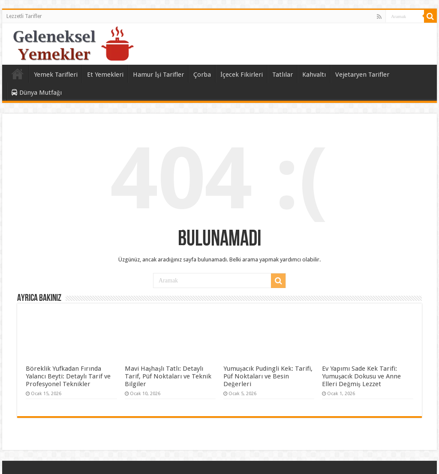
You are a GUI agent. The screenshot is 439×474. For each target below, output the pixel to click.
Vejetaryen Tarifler (362, 74)
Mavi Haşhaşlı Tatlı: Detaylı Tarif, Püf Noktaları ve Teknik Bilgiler (168, 376)
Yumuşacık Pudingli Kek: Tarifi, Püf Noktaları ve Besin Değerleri (268, 376)
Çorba (202, 74)
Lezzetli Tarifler (24, 16)
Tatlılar (282, 74)
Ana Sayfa (17, 74)
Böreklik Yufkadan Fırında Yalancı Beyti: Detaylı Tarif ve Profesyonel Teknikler (68, 376)
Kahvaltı (314, 74)
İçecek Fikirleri (241, 74)
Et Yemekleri (105, 74)
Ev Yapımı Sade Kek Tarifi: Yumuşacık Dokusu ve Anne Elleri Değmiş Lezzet (361, 376)
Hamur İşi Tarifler (158, 74)
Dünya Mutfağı (37, 92)
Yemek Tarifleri (56, 74)
